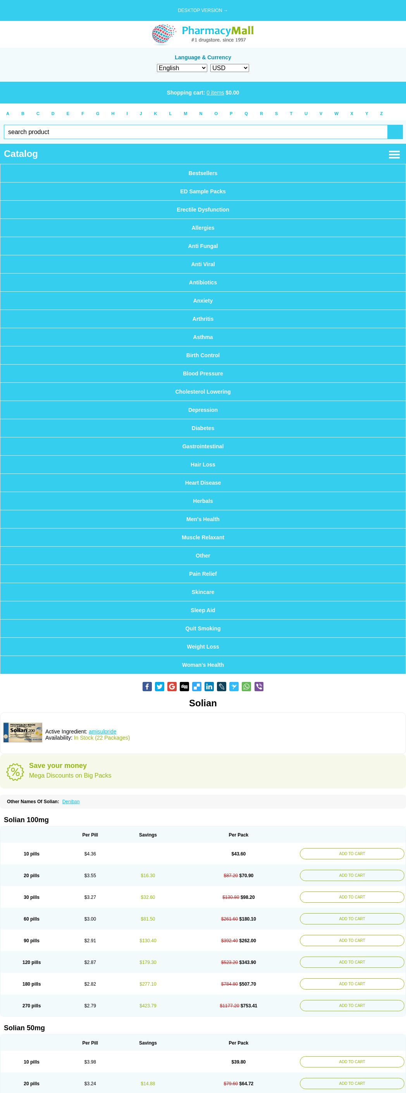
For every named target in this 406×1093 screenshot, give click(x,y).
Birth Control (203, 355)
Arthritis (203, 319)
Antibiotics (203, 282)
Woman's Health (203, 665)
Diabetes (203, 428)
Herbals (203, 501)
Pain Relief (203, 574)
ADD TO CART (350, 854)
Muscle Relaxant (203, 537)
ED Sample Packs (203, 191)
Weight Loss (203, 647)
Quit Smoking (203, 628)
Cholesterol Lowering (203, 392)
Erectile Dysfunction (203, 210)
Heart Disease (203, 483)
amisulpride (103, 731)
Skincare (203, 592)
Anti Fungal (203, 246)
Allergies (202, 228)
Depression (203, 410)
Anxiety (203, 301)
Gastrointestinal (203, 446)
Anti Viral (203, 264)
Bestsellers (203, 173)
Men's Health (203, 519)
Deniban (71, 801)
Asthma (203, 337)
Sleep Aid (203, 610)
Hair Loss (203, 464)
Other (203, 556)
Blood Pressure (203, 373)
